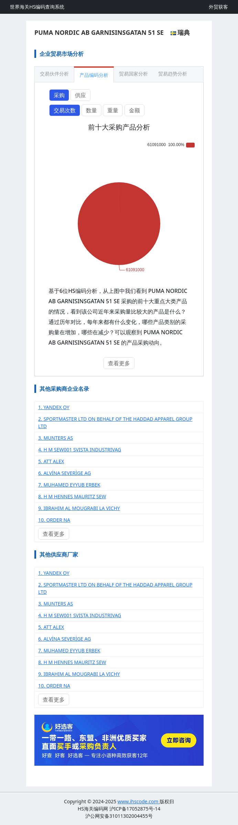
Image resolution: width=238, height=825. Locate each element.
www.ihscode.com (139, 801)
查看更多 (119, 363)
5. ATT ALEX (51, 461)
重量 (112, 110)
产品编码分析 (93, 75)
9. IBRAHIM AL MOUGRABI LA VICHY (79, 508)
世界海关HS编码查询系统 (37, 6)
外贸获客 (218, 6)
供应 (80, 95)
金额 (134, 110)
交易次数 (65, 110)
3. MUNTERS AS (55, 438)
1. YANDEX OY (53, 407)
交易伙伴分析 (54, 73)
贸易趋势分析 (172, 73)
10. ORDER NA (54, 520)
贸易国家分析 (133, 73)
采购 (59, 95)
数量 (91, 110)
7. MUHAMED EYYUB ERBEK (69, 484)
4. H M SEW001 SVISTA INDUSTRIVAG (79, 449)
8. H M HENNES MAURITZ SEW (72, 496)
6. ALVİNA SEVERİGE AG (64, 473)
